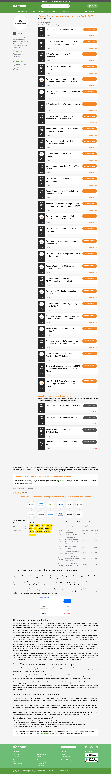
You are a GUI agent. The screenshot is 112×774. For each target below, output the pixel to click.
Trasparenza (40, 763)
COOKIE (59, 770)
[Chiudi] (109, 1)
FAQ (38, 758)
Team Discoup (41, 765)
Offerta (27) (17, 56)
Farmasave (47, 531)
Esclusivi (32, 11)
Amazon (31, 525)
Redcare (41, 528)
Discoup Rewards (22, 11)
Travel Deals (76, 11)
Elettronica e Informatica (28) (20, 65)
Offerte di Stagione (88, 11)
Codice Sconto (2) (18, 54)
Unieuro (31, 531)
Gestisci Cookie (65, 770)
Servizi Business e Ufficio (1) (18, 68)
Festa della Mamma (66, 756)
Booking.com (39, 531)
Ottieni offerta (89, 54)
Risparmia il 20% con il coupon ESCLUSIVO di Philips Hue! (55, 1)
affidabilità (29, 483)
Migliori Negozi (53, 11)
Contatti (39, 756)
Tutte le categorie (18, 762)
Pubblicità (15, 756)
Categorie (66, 11)
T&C (38, 760)
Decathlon (32, 534)
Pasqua (63, 754)
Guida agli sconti (17, 763)
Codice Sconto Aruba (46, 733)
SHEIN (30, 528)
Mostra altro (55, 498)
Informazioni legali (42, 762)
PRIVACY (54, 770)
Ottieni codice (90, 29)
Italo (43, 525)
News (14, 758)
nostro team (61, 480)
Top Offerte (41, 11)
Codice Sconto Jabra (76, 731)
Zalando (37, 525)
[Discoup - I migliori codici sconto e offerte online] (19, 6)
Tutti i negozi (16, 760)
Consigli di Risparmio (45, 18)
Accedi (92, 6)
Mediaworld (48, 528)
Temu (35, 528)
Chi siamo (16, 754)
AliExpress (49, 525)
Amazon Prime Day (66, 760)
